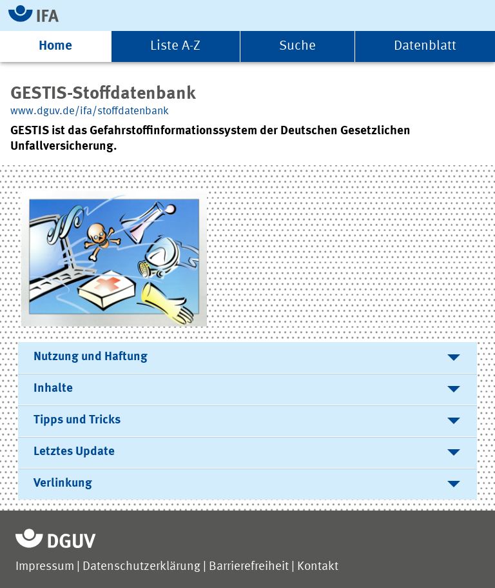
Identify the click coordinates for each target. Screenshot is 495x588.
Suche (297, 46)
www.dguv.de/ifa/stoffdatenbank (89, 111)
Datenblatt (425, 46)
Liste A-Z (175, 46)
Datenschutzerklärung (141, 567)
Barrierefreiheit (249, 567)
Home (55, 46)
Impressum (44, 567)
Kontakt (317, 567)
